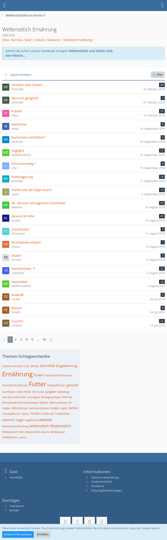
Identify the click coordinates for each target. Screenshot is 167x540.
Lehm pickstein (58, 403)
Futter (37, 384)
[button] (4, 5)
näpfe (63, 408)
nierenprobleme (39, 408)
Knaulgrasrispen (51, 397)
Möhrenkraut (20, 408)
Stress (25, 414)
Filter (158, 75)
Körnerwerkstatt (28, 403)
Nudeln (54, 408)
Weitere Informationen (18, 534)
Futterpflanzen (56, 385)
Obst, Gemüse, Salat (16, 40)
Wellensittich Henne (37, 432)
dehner (34, 366)
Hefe (19, 392)
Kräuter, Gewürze (47, 40)
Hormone (38, 392)
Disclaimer (97, 486)
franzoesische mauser (57, 375)
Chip (26, 366)
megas (6, 408)
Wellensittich (60, 426)
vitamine (8, 420)
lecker (43, 402)
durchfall (47, 365)
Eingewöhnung (66, 366)
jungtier (50, 392)
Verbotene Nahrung (77, 40)
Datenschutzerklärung (105, 477)
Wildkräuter (58, 432)
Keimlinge (63, 392)
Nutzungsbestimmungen (106, 490)
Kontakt (14, 510)
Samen (73, 408)
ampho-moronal (12, 366)
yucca (23, 437)
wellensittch (39, 426)
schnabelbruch (11, 414)
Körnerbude (9, 403)
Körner (67, 397)
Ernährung (17, 374)
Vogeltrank (31, 420)
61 (45, 339)
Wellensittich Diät (13, 432)
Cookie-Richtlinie (101, 482)
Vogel (20, 420)
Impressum (16, 506)
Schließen (43, 534)
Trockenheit (62, 414)
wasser (45, 419)
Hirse (27, 392)
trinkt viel (48, 414)
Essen (38, 375)
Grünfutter (8, 392)
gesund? (73, 385)
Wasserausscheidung (15, 426)
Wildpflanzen (10, 437)
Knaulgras (34, 397)
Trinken (35, 413)
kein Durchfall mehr (14, 397)
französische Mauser (15, 385)
